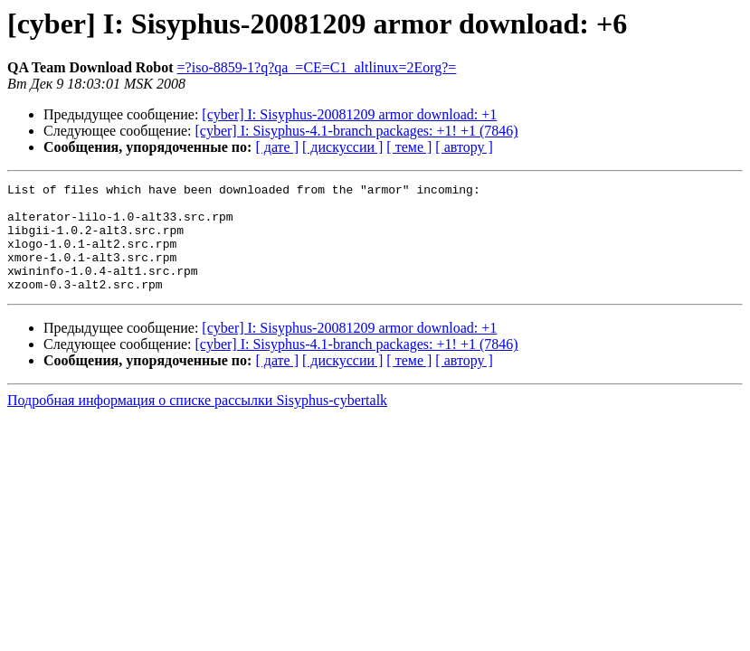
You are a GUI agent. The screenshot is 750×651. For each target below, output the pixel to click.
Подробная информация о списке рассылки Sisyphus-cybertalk (197, 421)
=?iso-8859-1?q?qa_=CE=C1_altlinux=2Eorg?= (317, 67)
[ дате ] (277, 147)
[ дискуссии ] (342, 147)
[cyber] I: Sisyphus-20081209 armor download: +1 (349, 114)
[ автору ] (463, 147)
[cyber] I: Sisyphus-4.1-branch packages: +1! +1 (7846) (356, 130)
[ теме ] (409, 147)
